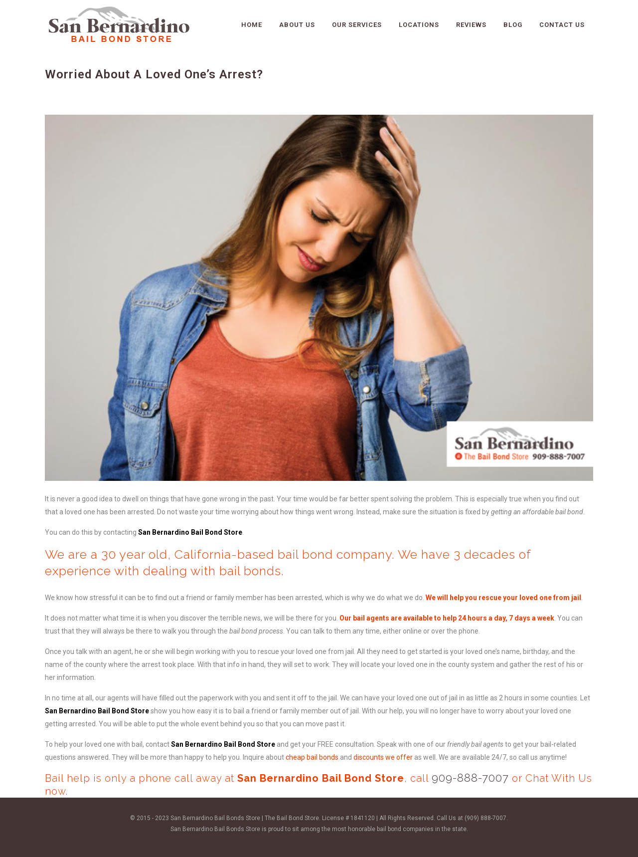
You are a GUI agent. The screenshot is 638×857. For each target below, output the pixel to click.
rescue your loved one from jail (529, 598)
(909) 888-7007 (485, 818)
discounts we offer (383, 757)
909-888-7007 (470, 777)
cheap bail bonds (312, 757)
